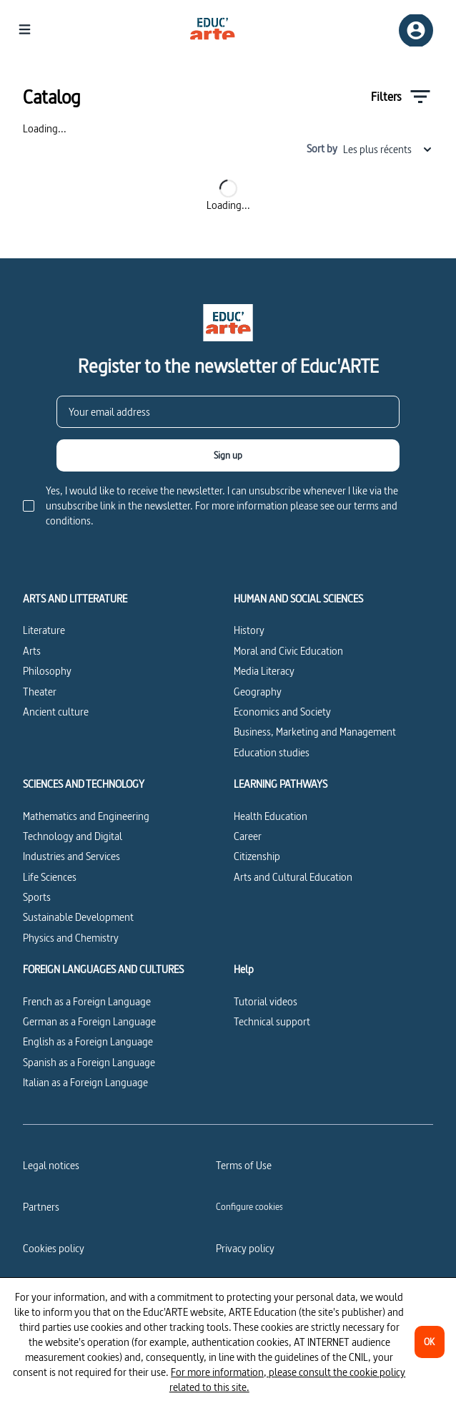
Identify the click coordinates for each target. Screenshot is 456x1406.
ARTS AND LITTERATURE (75, 598)
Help (244, 969)
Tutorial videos (265, 1001)
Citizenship (257, 856)
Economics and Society (282, 711)
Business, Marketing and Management (315, 731)
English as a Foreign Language (88, 1041)
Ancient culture (56, 711)
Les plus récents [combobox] (388, 149)
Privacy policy (245, 1248)
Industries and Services (71, 856)
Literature (44, 630)
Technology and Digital (72, 836)
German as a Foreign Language (89, 1021)
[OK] (430, 1342)
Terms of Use (244, 1165)
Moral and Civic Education (288, 650)
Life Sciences (49, 876)
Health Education (270, 816)
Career (248, 836)
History (249, 630)
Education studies (271, 752)
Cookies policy (53, 1248)
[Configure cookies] (249, 1206)
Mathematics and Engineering (86, 816)
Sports (37, 896)
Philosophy (47, 670)
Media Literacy (264, 670)
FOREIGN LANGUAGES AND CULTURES (103, 969)
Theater (39, 691)
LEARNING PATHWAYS (280, 784)
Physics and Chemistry (71, 937)
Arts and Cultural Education (293, 876)
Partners (41, 1206)
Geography (258, 691)
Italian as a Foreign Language (85, 1082)
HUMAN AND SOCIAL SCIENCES (298, 598)
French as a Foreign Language (87, 1001)
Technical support (272, 1021)
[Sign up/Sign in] (416, 30)
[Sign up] (228, 455)
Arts (32, 650)
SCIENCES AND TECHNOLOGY (83, 784)
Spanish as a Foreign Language (89, 1062)
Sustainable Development (78, 916)
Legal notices (51, 1165)
